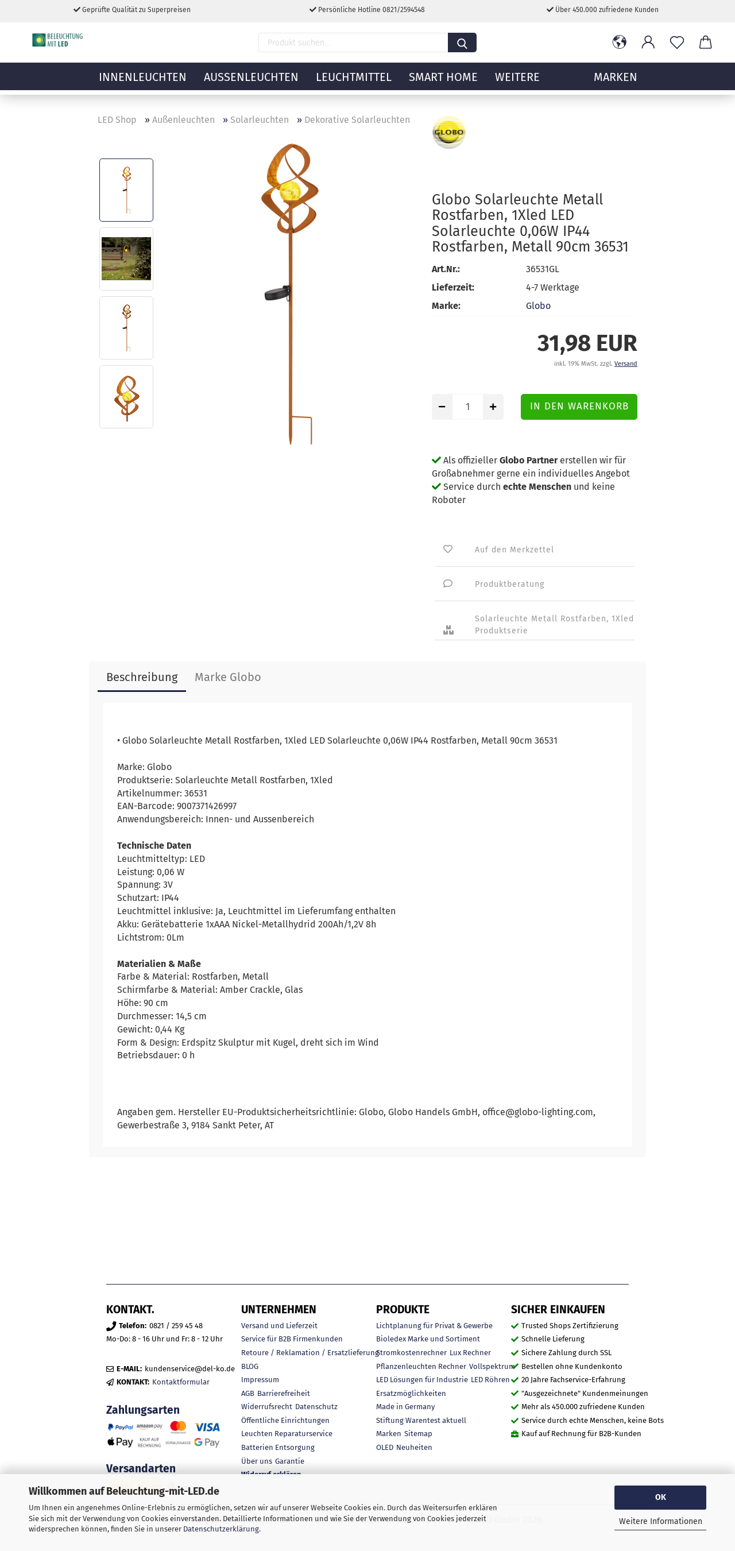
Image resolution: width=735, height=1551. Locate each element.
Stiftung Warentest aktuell (421, 1420)
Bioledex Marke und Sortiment (428, 1339)
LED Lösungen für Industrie (422, 1379)
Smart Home (443, 83)
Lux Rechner (470, 1352)
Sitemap (418, 1433)
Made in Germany (405, 1406)
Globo (538, 305)
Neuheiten (414, 1447)
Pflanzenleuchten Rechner (421, 1366)
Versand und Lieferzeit (279, 1325)
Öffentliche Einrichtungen (285, 1420)
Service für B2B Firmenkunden (292, 1339)
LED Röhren (490, 1379)
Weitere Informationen (660, 1521)
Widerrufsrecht (266, 1406)
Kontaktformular (181, 1382)
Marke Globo (228, 677)
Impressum (260, 1379)
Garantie (289, 1461)
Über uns (256, 1461)
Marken (388, 1433)
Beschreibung (141, 677)
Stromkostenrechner (411, 1352)
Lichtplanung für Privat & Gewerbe (434, 1325)
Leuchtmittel (354, 83)
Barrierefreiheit (283, 1393)
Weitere (517, 83)
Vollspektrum (492, 1366)
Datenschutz (316, 1406)
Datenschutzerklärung (221, 1529)
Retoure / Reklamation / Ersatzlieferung (310, 1352)
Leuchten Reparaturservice (286, 1433)
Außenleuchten (251, 83)
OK (660, 1497)
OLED (384, 1447)
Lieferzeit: (453, 287)
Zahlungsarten (143, 1410)
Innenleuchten (143, 83)
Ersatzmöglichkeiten (411, 1393)
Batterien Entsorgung (278, 1447)
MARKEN (615, 83)
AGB (247, 1393)
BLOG (249, 1366)
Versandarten (141, 1468)
